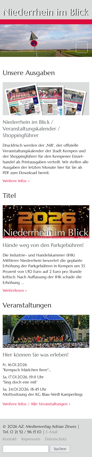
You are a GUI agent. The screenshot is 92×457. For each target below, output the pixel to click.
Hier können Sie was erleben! (35, 355)
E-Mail (51, 431)
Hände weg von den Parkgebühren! (43, 245)
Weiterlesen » (15, 290)
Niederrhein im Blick (45, 12)
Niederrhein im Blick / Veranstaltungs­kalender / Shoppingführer (31, 129)
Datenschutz (55, 438)
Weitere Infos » (16, 180)
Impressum (30, 438)
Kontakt (10, 438)
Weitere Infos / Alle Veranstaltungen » (36, 403)
